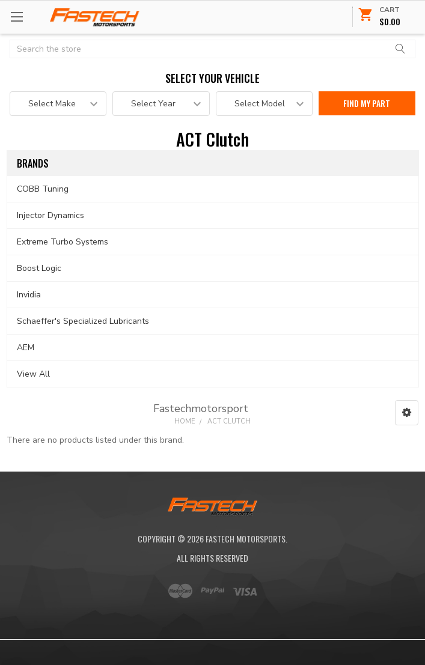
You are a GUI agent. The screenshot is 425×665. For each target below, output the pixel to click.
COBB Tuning (43, 189)
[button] (406, 412)
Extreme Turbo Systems (62, 241)
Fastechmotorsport (200, 408)
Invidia (29, 294)
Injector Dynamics (50, 215)
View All (33, 374)
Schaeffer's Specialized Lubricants (83, 321)
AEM (25, 347)
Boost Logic (39, 268)
